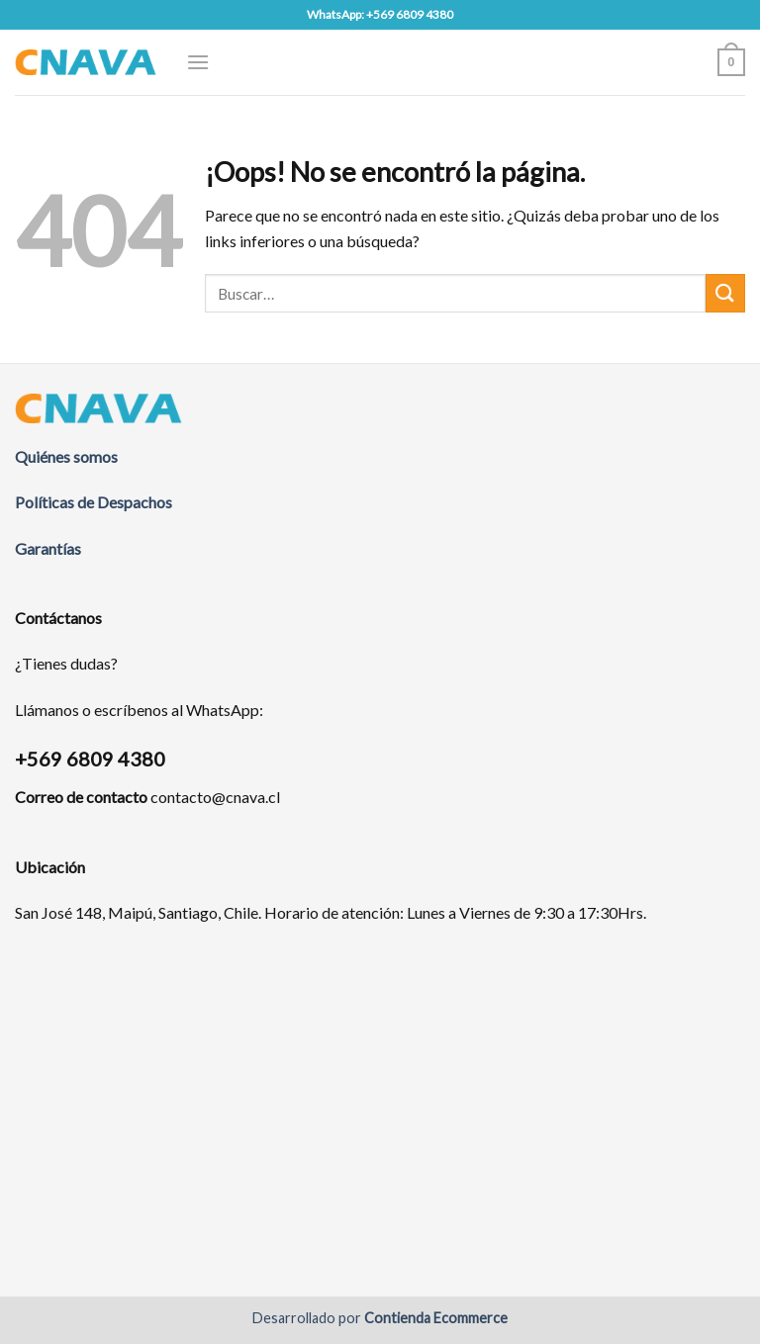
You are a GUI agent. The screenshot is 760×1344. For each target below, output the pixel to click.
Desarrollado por (380, 1317)
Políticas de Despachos (93, 502)
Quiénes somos (66, 456)
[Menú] (198, 62)
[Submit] (725, 293)
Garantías (48, 548)
